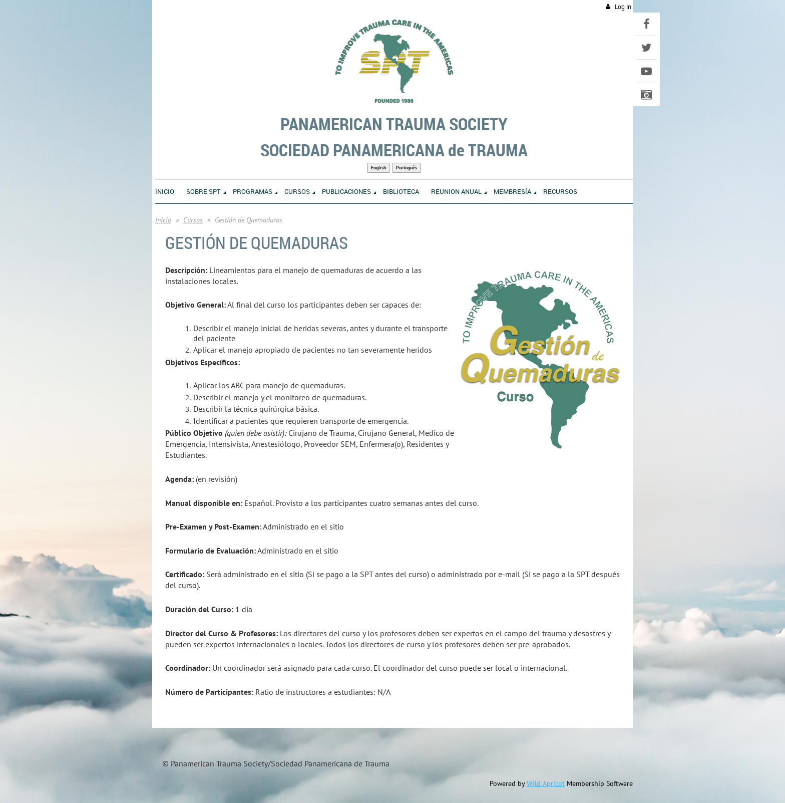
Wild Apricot (546, 783)
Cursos (193, 219)
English (378, 167)
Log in (623, 7)
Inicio (163, 219)
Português (406, 167)
